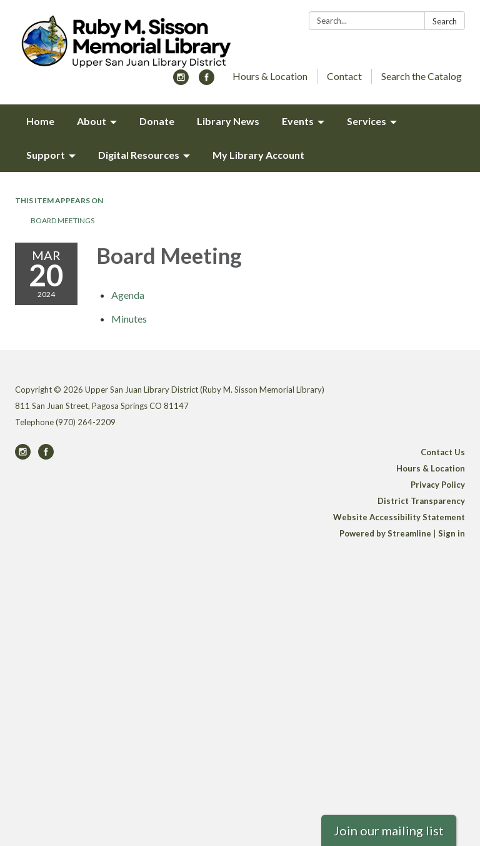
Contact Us (443, 452)
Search (444, 21)
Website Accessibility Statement (399, 517)
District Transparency (421, 501)
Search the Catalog (421, 76)
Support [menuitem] (45, 155)
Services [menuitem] (366, 121)
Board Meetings (62, 220)
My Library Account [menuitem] (258, 155)
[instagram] (181, 81)
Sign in (451, 533)
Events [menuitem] (298, 121)
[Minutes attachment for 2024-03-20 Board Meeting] (129, 319)
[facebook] (206, 81)
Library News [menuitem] (228, 121)
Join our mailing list (389, 830)
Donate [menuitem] (156, 121)
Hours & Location (270, 76)
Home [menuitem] (40, 121)
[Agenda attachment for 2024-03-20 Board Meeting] (127, 295)
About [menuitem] (91, 121)
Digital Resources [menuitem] (138, 155)
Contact (344, 76)
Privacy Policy (438, 485)
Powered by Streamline (385, 533)
